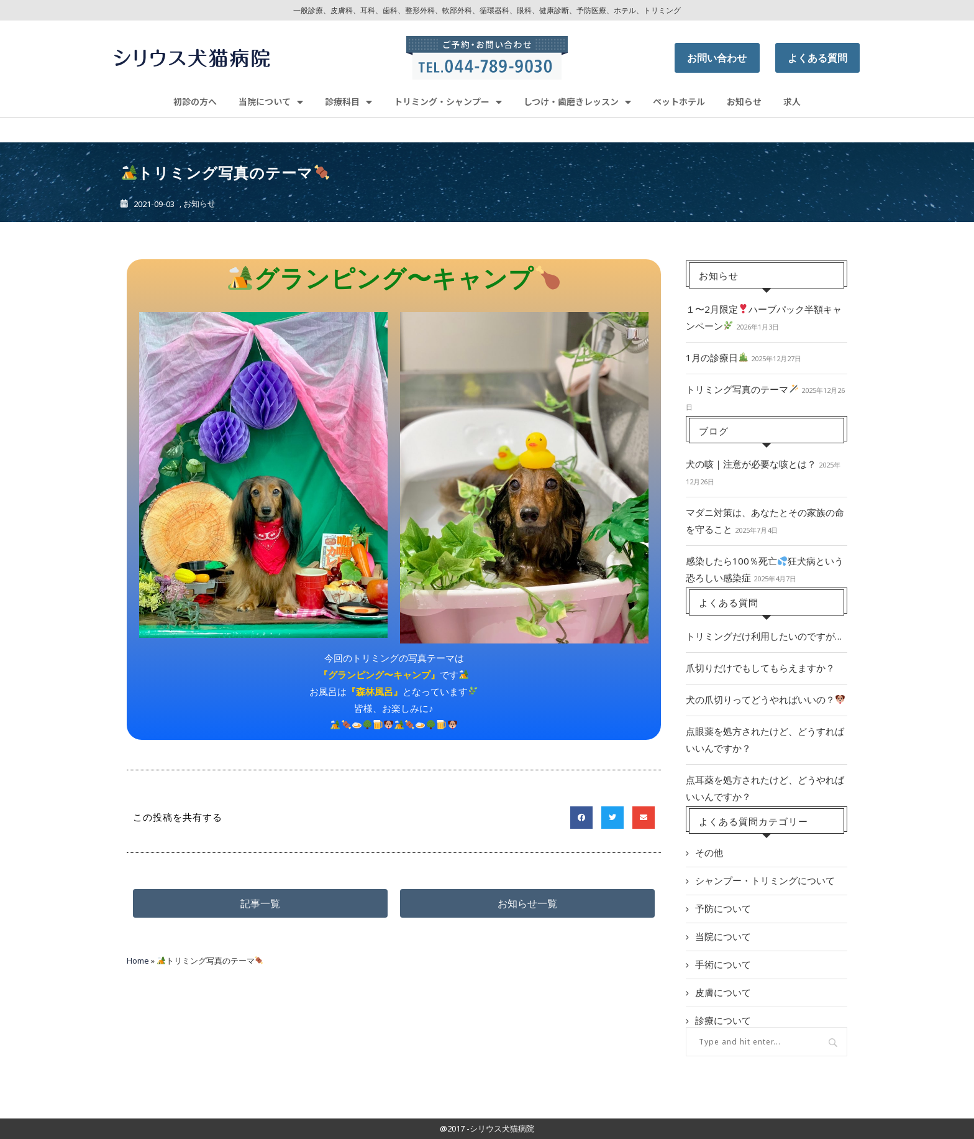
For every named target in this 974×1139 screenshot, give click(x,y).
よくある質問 (817, 58)
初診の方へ (195, 101)
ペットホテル (679, 101)
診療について (723, 1020)
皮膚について (723, 992)
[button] (260, 903)
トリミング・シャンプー (448, 101)
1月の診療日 (717, 357)
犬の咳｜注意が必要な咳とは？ (751, 464)
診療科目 (348, 101)
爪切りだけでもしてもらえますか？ (760, 668)
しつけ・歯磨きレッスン (577, 101)
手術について (723, 964)
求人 (792, 101)
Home (138, 960)
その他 (709, 852)
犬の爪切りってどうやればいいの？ (765, 699)
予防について (723, 908)
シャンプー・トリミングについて (765, 880)
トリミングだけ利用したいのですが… (764, 636)
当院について (271, 101)
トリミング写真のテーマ (742, 389)
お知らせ (744, 101)
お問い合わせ (717, 58)
